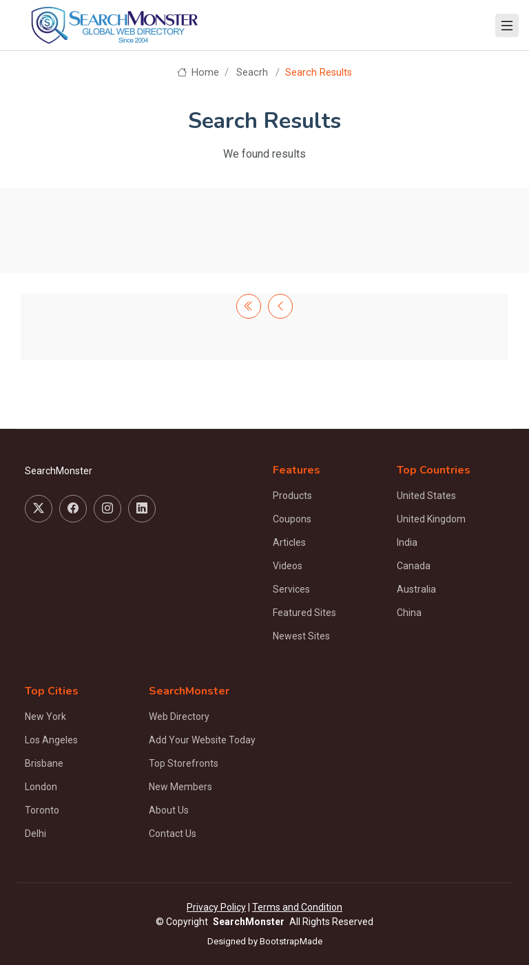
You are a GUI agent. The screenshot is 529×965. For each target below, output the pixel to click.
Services (291, 589)
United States (426, 495)
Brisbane (44, 763)
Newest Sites (301, 636)
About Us (169, 810)
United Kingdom (431, 519)
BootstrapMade (291, 941)
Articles (289, 542)
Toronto (42, 810)
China (409, 612)
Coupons (292, 519)
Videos (287, 566)
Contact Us (172, 833)
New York (45, 716)
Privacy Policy (216, 907)
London (41, 787)
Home (198, 72)
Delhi (35, 833)
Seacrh (252, 72)
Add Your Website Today (202, 740)
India (407, 542)
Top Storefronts (183, 763)
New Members (180, 787)
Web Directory (179, 716)
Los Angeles (51, 740)
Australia (416, 589)
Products (292, 495)
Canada (414, 566)
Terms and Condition (297, 907)
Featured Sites (304, 612)
